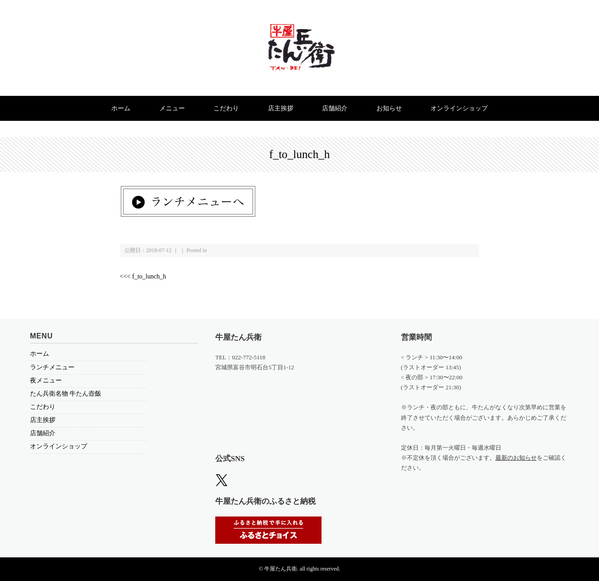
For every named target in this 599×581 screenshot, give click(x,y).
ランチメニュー (52, 367)
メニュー (172, 108)
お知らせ (389, 108)
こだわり (226, 108)
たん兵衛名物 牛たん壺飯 (66, 393)
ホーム (120, 108)
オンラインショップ (459, 108)
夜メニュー (46, 380)
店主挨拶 (280, 108)
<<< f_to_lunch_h (143, 276)
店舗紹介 (334, 108)
